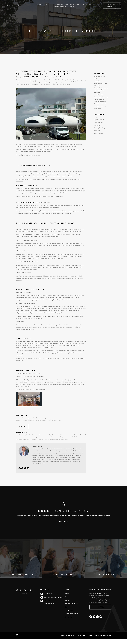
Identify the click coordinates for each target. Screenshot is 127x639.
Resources (97, 130)
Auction (96, 117)
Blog (78, 4)
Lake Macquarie (98, 122)
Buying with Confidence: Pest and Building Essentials (101, 90)
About (47, 4)
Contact (71, 6)
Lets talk (22, 426)
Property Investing (99, 128)
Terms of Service (67, 635)
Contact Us (68, 617)
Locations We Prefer (60, 6)
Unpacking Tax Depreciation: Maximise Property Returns (101, 97)
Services (38, 4)
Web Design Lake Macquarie (100, 635)
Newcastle (97, 125)
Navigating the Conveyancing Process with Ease (100, 83)
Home (67, 593)
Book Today (63, 521)
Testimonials (86, 4)
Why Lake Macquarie (71, 603)
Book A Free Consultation (111, 5)
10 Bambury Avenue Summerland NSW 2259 (29, 373)
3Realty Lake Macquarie (30, 389)
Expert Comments (99, 120)
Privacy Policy (81, 635)
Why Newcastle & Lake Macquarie (64, 4)
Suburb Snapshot (99, 133)
